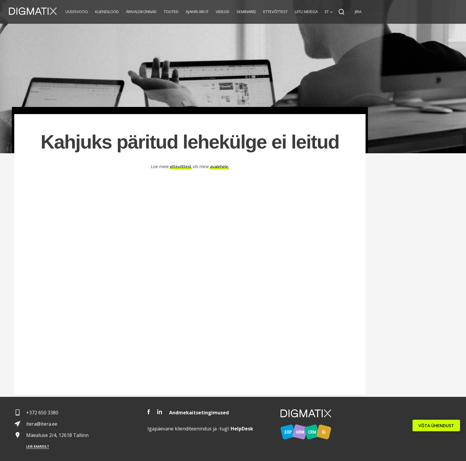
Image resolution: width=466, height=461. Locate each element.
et (327, 11)
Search (341, 11)
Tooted (171, 11)
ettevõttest (180, 166)
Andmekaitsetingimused (199, 412)
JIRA (358, 11)
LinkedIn (159, 411)
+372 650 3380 (42, 412)
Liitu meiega (306, 11)
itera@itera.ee (41, 424)
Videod (222, 11)
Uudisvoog (76, 11)
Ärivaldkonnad (141, 11)
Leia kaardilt (37, 446)
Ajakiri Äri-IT (197, 11)
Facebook (148, 411)
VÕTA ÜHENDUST (436, 425)
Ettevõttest (275, 11)
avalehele (219, 166)
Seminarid (246, 11)
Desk (242, 428)
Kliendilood (107, 11)
